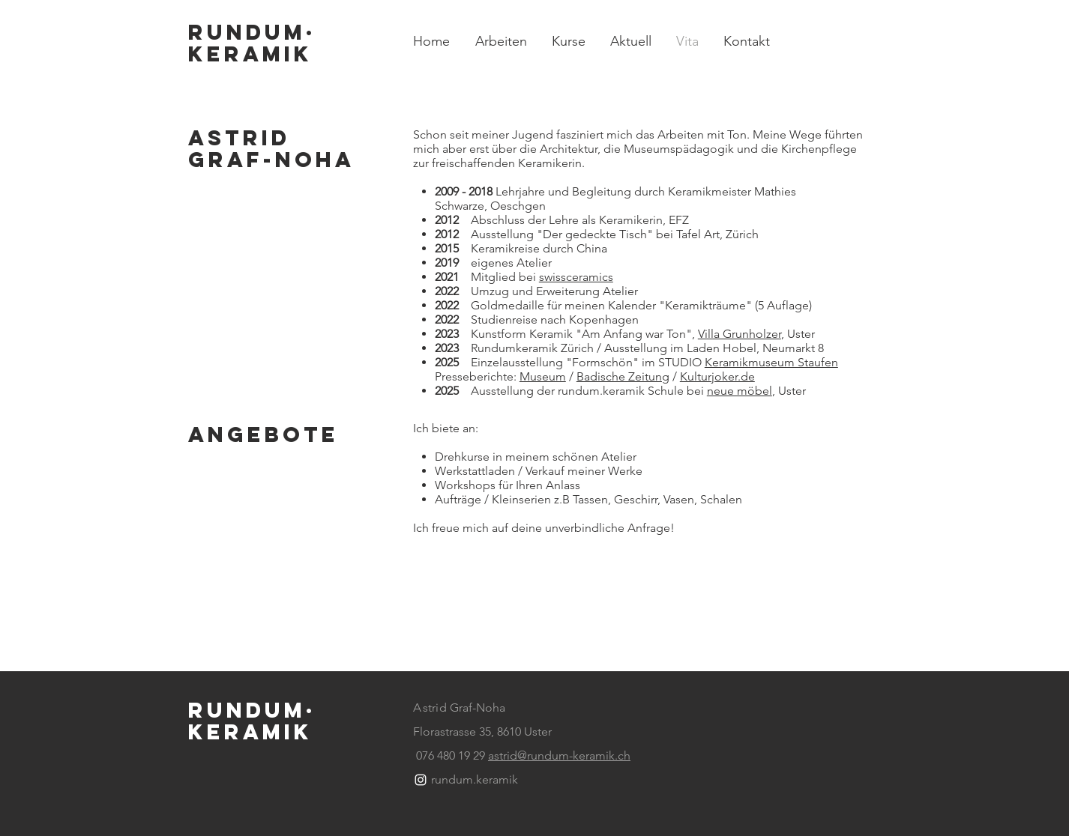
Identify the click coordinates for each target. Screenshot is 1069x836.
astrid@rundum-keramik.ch (559, 755)
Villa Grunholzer (739, 334)
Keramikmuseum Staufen (771, 362)
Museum (543, 376)
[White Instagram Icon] (420, 779)
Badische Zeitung (622, 376)
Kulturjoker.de (717, 376)
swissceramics (576, 277)
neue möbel (739, 391)
